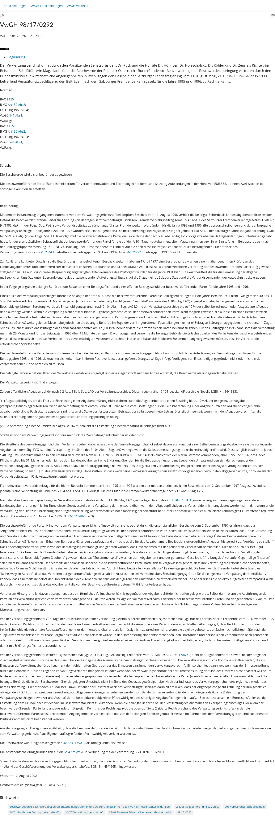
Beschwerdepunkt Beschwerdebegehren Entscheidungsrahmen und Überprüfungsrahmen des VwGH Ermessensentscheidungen (90, 806)
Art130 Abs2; (17, 105)
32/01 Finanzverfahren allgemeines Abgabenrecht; (140, 812)
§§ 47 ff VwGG (74, 752)
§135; (11, 99)
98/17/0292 (184, 812)
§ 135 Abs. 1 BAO (179, 500)
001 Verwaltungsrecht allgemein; (245, 806)
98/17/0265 (182, 655)
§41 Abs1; (16, 115)
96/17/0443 (46, 252)
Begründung (16, 57)
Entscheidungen (15, 6)
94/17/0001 (134, 252)
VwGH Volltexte (77, 6)
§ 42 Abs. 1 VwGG (73, 743)
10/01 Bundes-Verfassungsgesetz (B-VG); (35, 812)
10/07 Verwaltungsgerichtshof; (84, 812)
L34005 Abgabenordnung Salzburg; (197, 806)
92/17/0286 (76, 516)
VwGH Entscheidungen (46, 6)
